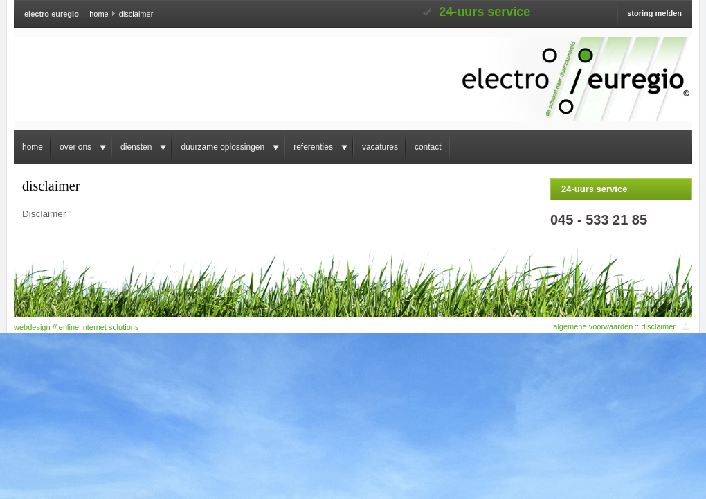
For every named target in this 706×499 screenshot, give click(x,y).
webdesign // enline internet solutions (76, 327)
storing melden (654, 13)
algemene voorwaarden (593, 326)
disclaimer (658, 326)
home (99, 14)
